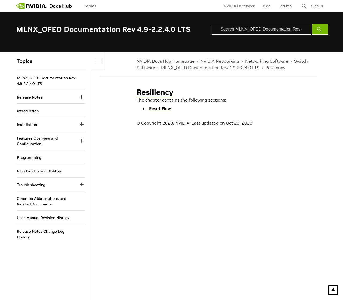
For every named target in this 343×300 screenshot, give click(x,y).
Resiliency (275, 67)
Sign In (317, 5)
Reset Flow (160, 108)
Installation (27, 124)
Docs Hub (60, 6)
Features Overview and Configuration (37, 141)
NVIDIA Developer (239, 5)
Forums (285, 5)
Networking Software (266, 61)
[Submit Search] (320, 29)
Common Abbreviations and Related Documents (41, 201)
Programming (29, 157)
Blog (266, 5)
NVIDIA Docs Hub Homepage (166, 61)
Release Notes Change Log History (40, 234)
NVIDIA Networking (219, 61)
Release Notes (29, 97)
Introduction (28, 110)
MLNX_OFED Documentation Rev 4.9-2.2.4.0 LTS (210, 67)
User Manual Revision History (43, 217)
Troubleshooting (31, 184)
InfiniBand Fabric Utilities (39, 171)
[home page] (31, 6)
